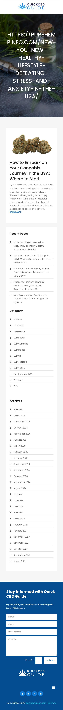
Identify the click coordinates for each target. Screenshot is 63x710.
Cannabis (48, 184)
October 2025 (21, 427)
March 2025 (19, 445)
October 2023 (21, 548)
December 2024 (22, 464)
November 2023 (22, 542)
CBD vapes (19, 367)
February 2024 (21, 524)
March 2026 (19, 415)
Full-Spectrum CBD (23, 374)
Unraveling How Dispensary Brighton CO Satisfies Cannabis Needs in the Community (32, 272)
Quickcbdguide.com (36, 702)
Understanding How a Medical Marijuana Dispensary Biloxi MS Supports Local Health (29, 246)
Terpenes (18, 380)
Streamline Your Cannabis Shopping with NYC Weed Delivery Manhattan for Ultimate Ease (33, 259)
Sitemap (52, 702)
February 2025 (21, 451)
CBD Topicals (20, 361)
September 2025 (22, 433)
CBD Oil (17, 355)
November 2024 (22, 470)
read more (15, 212)
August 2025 (20, 439)
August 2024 (20, 488)
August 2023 (20, 561)
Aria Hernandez (20, 184)
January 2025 (21, 458)
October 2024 (21, 476)
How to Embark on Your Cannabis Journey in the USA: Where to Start (30, 170)
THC (16, 386)
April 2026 (18, 409)
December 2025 (22, 421)
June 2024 (19, 500)
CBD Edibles (19, 331)
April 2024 (18, 512)
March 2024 (19, 518)
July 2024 (18, 494)
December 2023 (22, 536)
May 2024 (18, 506)
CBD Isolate (19, 349)
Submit (50, 660)
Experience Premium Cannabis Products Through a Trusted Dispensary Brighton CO (29, 285)
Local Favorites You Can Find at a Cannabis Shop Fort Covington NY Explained (31, 299)
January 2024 (21, 530)
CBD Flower (19, 337)
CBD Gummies (21, 343)
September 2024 (22, 482)
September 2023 (22, 555)
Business (18, 319)
